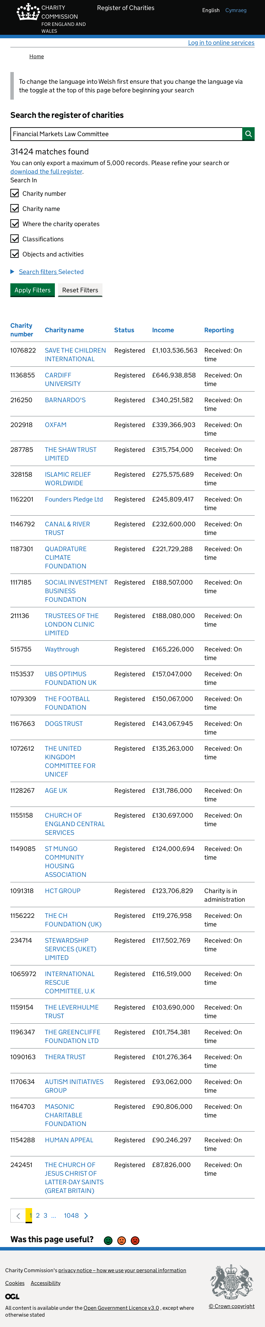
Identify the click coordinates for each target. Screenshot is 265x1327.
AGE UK (56, 790)
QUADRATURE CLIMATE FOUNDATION (66, 557)
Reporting (219, 330)
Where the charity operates (61, 224)
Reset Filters (80, 290)
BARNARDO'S (65, 400)
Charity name (41, 209)
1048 (71, 1217)
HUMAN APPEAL (69, 1140)
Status (124, 330)
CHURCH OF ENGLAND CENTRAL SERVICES (75, 824)
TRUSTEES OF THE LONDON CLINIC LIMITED (72, 624)
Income (163, 330)
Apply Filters (32, 290)
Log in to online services (221, 43)
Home (36, 56)
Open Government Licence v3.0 (121, 1308)
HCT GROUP (62, 891)
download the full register (46, 171)
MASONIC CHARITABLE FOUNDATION (66, 1115)
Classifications (43, 239)
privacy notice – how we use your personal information (122, 1270)
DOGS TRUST (64, 724)
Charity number (44, 193)
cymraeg (236, 10)
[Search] (132, 134)
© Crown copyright (232, 1306)
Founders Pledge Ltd (74, 499)
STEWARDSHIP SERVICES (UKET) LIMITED (70, 949)
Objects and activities (53, 254)
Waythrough (62, 649)
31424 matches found (49, 151)
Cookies (14, 1283)
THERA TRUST (65, 1057)
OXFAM (56, 425)
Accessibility (45, 1283)
